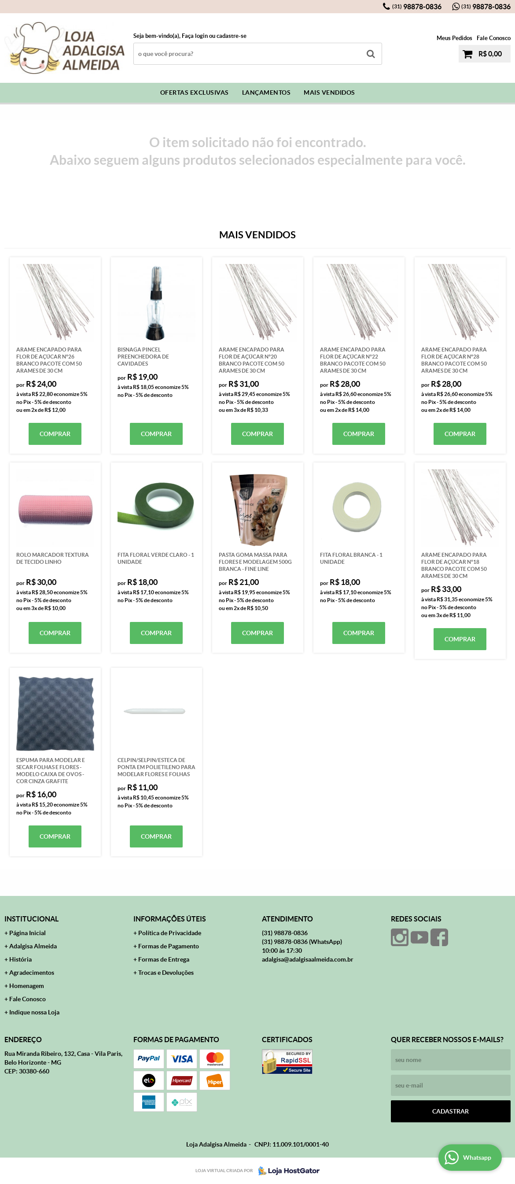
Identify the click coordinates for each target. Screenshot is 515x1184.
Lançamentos (266, 92)
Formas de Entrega (163, 959)
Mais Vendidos (329, 92)
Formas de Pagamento (168, 946)
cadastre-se (231, 36)
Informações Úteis (169, 919)
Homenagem (26, 985)
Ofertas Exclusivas (194, 92)
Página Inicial (27, 932)
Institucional (31, 919)
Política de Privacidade (169, 932)
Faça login (195, 36)
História (20, 959)
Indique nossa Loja (34, 1012)
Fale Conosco (494, 38)
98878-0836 (416, 7)
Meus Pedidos (454, 38)
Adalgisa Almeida (33, 946)
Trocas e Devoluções (166, 972)
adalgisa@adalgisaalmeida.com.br (307, 959)
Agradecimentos (31, 972)
